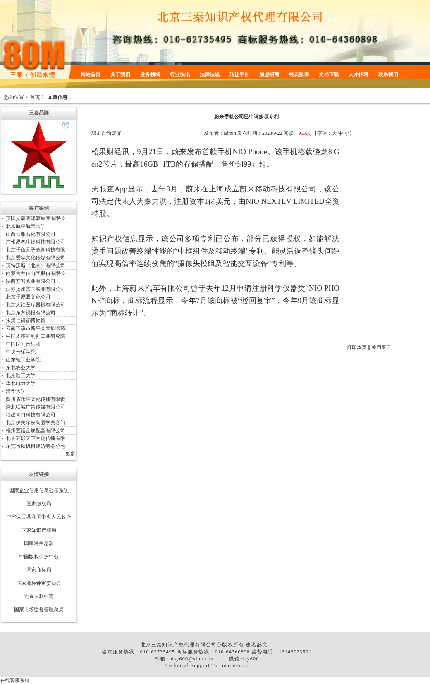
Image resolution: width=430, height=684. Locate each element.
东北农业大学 (21, 368)
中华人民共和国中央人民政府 (39, 517)
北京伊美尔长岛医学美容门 (35, 423)
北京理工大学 (21, 375)
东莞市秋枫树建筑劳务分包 (35, 446)
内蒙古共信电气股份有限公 (35, 273)
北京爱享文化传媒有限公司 (35, 258)
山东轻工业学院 (23, 360)
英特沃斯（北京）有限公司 (35, 265)
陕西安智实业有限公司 (30, 281)
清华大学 (16, 391)
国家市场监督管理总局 (39, 609)
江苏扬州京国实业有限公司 (35, 289)
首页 (35, 97)
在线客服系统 (15, 680)
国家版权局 (38, 504)
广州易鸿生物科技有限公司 (35, 242)
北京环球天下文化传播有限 (35, 438)
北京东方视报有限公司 (30, 313)
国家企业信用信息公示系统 (39, 490)
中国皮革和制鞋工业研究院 (35, 336)
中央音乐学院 (21, 352)
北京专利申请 (39, 596)
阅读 (289, 133)
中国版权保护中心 (39, 557)
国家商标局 (38, 570)
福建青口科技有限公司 (30, 415)
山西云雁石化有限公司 (30, 234)
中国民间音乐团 (23, 344)
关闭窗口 (381, 347)
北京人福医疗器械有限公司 (35, 305)
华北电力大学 (21, 383)
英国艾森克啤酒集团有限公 (35, 218)
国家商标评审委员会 (39, 583)
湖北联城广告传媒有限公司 (35, 407)
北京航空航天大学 (25, 226)
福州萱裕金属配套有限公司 (35, 430)
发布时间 (247, 133)
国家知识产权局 (39, 530)
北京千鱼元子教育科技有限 (35, 250)
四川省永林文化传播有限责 (35, 399)
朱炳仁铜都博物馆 (25, 320)
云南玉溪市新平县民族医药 (35, 328)
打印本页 (357, 347)
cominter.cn (234, 665)
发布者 (211, 133)
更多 (70, 454)
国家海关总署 (39, 543)
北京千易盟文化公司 (28, 297)
